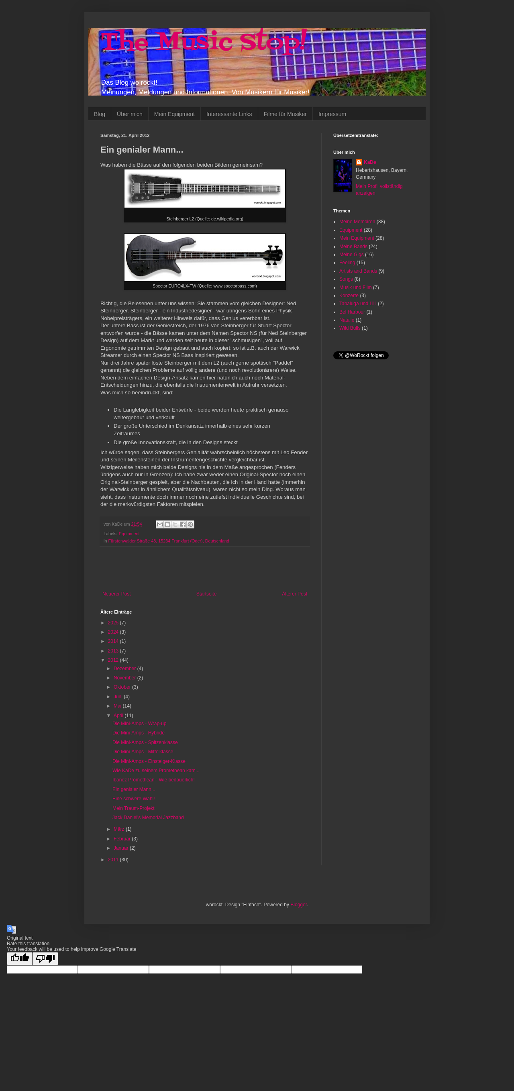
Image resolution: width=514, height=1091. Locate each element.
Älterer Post (294, 594)
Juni (119, 696)
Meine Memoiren (357, 221)
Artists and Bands (358, 271)
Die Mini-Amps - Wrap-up (139, 723)
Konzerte (349, 295)
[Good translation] (20, 958)
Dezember (125, 668)
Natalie (346, 320)
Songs (346, 279)
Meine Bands (353, 246)
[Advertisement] (205, 569)
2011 (114, 860)
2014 (114, 641)
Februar (123, 839)
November (125, 678)
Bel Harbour (352, 312)
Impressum (332, 114)
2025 (114, 623)
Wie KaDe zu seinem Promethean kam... (156, 770)
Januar (122, 848)
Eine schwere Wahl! (133, 798)
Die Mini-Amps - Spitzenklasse (145, 742)
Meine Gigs (351, 254)
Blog (99, 114)
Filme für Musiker (285, 114)
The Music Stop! (203, 43)
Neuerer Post (116, 594)
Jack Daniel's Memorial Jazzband (148, 817)
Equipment (129, 533)
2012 (114, 660)
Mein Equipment (174, 114)
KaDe (370, 162)
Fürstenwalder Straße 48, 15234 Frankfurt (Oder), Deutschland (168, 540)
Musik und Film (355, 287)
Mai (118, 706)
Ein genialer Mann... (133, 789)
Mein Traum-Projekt (133, 808)
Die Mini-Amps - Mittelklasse (142, 752)
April (119, 715)
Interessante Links (229, 114)
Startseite (206, 594)
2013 (114, 651)
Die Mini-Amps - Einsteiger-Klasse (149, 761)
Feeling (347, 262)
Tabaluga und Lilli (358, 303)
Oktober (123, 687)
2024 (114, 632)
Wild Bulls (350, 328)
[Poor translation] (45, 958)
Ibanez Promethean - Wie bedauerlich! (153, 780)
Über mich (130, 114)
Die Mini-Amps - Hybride (138, 733)
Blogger (298, 904)
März (120, 829)
